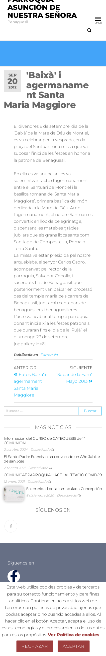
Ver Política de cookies (73, 634)
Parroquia (49, 354)
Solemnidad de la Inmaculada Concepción (64, 488)
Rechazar (34, 646)
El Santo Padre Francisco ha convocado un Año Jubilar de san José (52, 459)
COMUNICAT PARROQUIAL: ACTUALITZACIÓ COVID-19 (53, 474)
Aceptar (74, 646)
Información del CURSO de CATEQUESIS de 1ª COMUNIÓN (44, 440)
